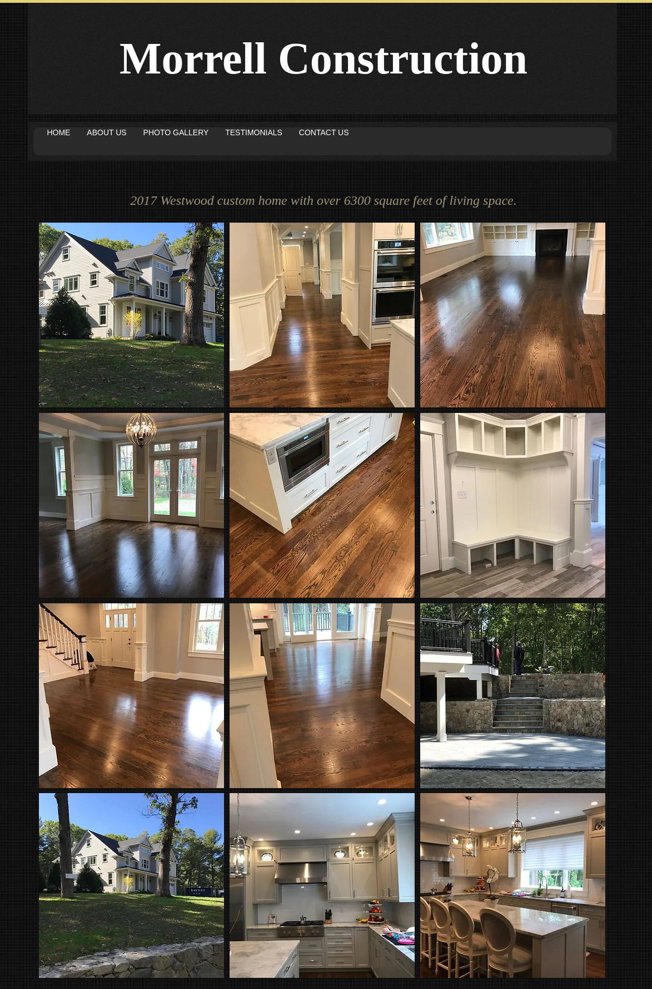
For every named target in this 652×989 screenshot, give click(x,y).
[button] (131, 315)
